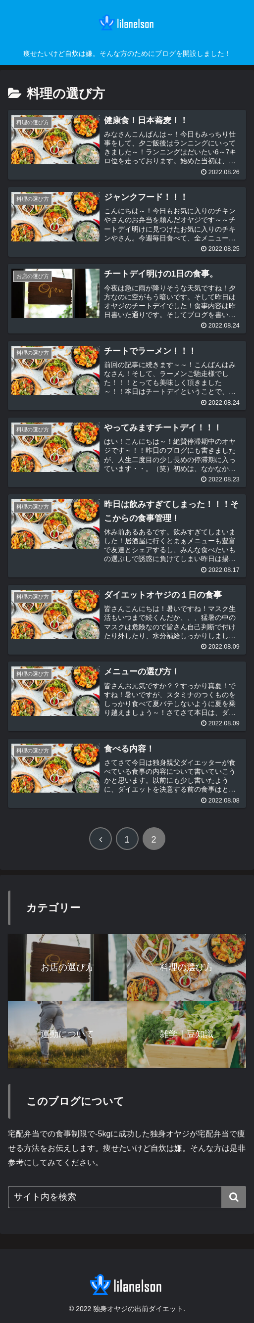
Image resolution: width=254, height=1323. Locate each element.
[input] (127, 1197)
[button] (233, 1197)
